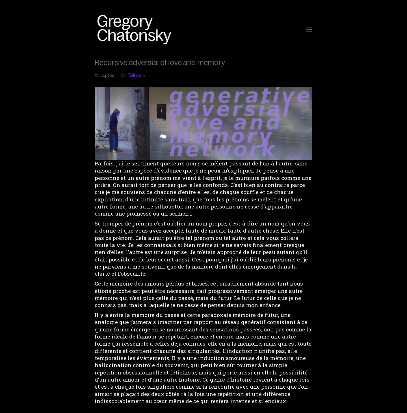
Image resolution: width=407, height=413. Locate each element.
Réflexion (136, 75)
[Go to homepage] (136, 29)
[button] (309, 29)
